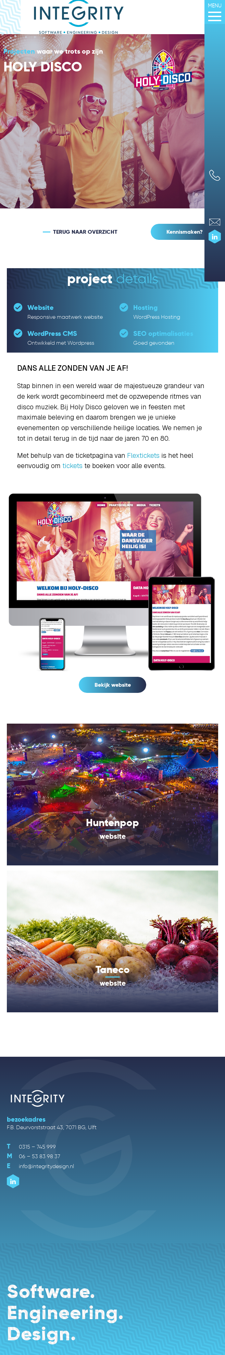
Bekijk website (113, 684)
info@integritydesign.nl (40, 1166)
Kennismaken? (184, 231)
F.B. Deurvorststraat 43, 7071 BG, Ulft (52, 1127)
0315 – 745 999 (31, 1147)
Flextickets (143, 455)
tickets (72, 466)
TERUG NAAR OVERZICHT (85, 232)
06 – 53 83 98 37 (33, 1156)
